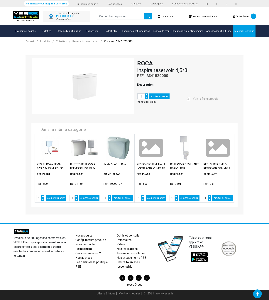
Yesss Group (134, 284)
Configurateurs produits (185, 3)
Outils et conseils (128, 235)
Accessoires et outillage (218, 31)
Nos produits (83, 235)
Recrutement (83, 249)
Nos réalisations (127, 249)
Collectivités (111, 31)
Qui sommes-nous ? (87, 4)
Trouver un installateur (131, 253)
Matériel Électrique (244, 31)
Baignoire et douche (25, 31)
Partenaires (124, 240)
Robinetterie (92, 31)
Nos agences (115, 4)
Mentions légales (130, 293)
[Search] (120, 16)
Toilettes (46, 31)
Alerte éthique (106, 293)
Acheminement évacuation (136, 31)
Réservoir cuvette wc (85, 41)
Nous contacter (85, 244)
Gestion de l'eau (161, 31)
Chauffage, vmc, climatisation (187, 31)
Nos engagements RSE (131, 257)
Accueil (30, 41)
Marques (136, 3)
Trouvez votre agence (67, 13)
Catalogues (156, 3)
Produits (45, 41)
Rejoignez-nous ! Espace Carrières (46, 3)
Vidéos (121, 244)
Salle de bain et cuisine (69, 31)
